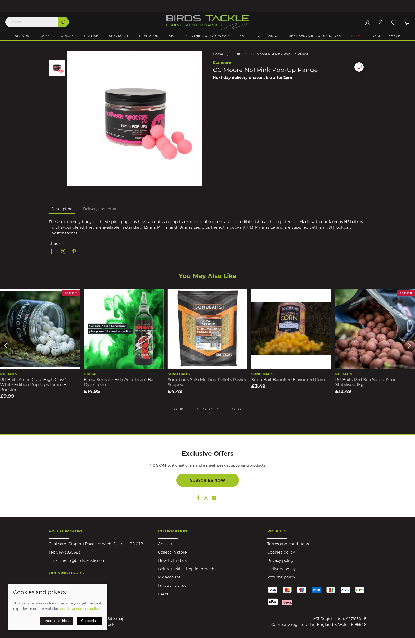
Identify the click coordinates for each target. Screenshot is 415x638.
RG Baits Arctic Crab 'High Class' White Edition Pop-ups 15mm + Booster (33, 384)
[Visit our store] (380, 23)
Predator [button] (149, 36)
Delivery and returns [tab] (101, 209)
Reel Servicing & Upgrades (315, 36)
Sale (355, 36)
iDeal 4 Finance (385, 36)
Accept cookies (57, 621)
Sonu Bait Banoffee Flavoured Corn (288, 379)
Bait (237, 54)
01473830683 (68, 552)
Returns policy (281, 577)
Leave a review (172, 585)
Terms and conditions (288, 543)
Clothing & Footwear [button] (207, 36)
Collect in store (172, 552)
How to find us (172, 560)
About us (166, 543)
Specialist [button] (118, 36)
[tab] (175, 409)
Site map (116, 618)
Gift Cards (268, 36)
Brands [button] (22, 36)
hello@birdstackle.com (83, 560)
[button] (393, 23)
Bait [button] (243, 36)
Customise (89, 621)
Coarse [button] (67, 36)
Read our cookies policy (80, 609)
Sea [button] (172, 36)
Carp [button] (44, 36)
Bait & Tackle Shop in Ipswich (186, 569)
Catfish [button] (91, 36)
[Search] (37, 22)
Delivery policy (281, 569)
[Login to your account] (367, 23)
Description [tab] (62, 209)
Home (218, 54)
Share (54, 244)
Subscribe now (207, 480)
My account (169, 577)
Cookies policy (281, 552)
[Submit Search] (63, 22)
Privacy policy (280, 560)
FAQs (163, 594)
